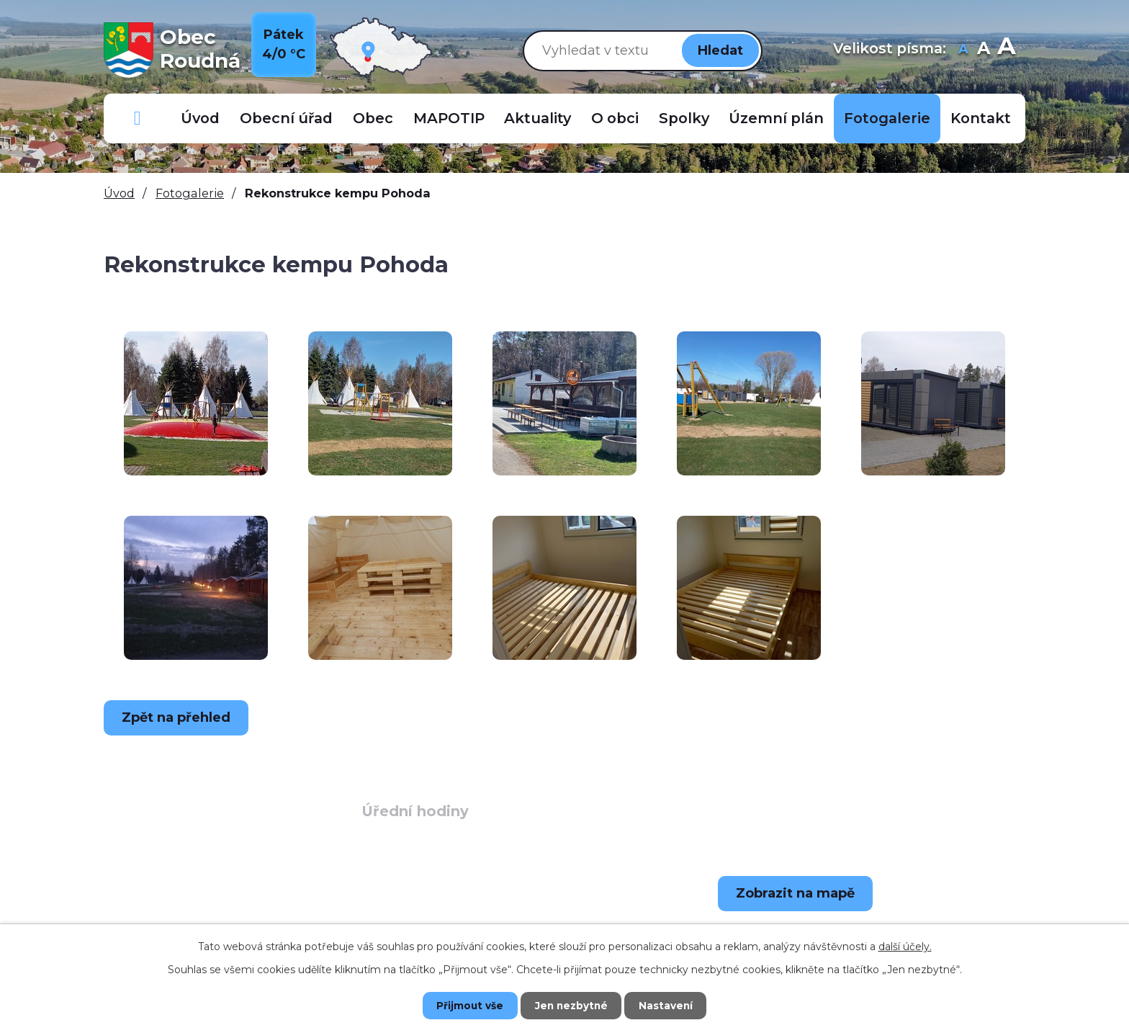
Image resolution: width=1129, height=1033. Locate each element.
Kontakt (980, 118)
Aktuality (537, 118)
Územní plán (776, 118)
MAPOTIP (449, 118)
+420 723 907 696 (216, 921)
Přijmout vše (464, 1004)
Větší (1006, 50)
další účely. (905, 945)
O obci (615, 118)
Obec (373, 118)
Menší (963, 50)
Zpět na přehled (179, 717)
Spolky (684, 118)
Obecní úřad (286, 118)
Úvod (200, 118)
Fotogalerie (887, 118)
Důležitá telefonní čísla (137, 118)
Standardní (983, 50)
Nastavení (672, 1004)
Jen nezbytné (571, 1004)
